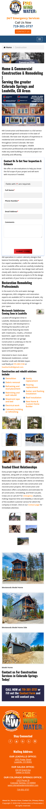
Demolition (11, 378)
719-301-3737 (23, 26)
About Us (6, 800)
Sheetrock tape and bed (13, 400)
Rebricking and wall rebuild (13, 393)
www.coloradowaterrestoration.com (23, 785)
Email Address (11, 211)
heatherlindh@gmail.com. (13, 367)
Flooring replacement (32, 386)
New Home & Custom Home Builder (32, 404)
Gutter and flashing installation (35, 392)
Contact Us (23, 31)
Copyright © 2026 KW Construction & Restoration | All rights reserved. (23, 804)
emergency (28, 496)
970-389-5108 (19, 364)
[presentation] (22, 243)
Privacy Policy (38, 800)
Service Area (16, 800)
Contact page (33, 505)
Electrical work (12, 405)
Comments (9, 222)
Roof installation (33, 397)
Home (8, 47)
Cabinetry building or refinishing (14, 410)
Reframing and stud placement (13, 387)
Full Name (10, 190)
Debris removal (13, 382)
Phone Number (12, 201)
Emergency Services (23, 18)
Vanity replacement (32, 379)
